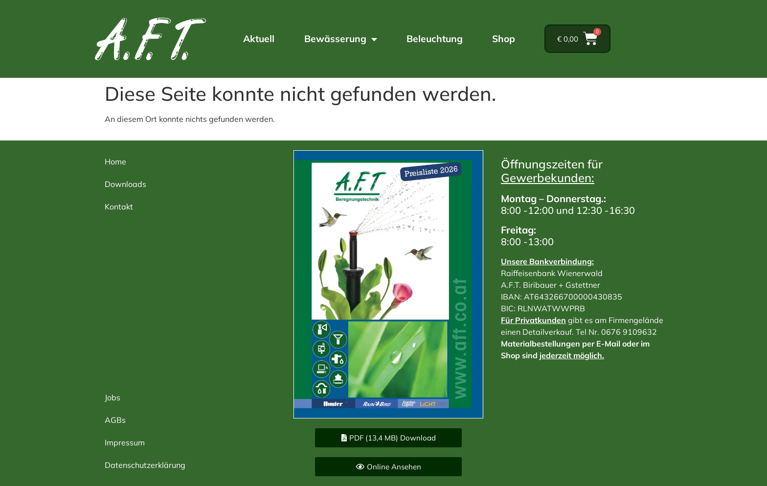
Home (115, 161)
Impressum (125, 442)
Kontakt (119, 206)
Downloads (125, 184)
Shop (503, 39)
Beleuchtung (434, 39)
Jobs (112, 397)
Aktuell (258, 39)
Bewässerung (340, 38)
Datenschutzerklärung (145, 465)
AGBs (115, 420)
